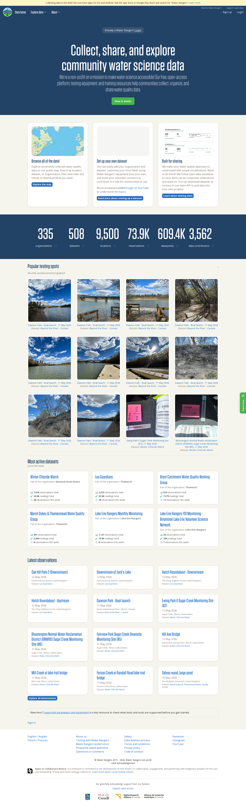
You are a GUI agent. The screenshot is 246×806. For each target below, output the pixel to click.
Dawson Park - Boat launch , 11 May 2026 (49, 325)
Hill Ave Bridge (171, 634)
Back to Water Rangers (211, 8)
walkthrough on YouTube (133, 188)
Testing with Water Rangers (92, 740)
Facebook (178, 736)
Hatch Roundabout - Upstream (50, 600)
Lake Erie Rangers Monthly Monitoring (118, 513)
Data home (20, 12)
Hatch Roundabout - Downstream (182, 572)
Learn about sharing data (177, 195)
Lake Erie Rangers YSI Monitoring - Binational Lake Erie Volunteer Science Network (184, 519)
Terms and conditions (137, 744)
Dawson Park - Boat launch (113, 600)
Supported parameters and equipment (66, 712)
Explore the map (42, 184)
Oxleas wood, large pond (177, 672)
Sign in (32, 722)
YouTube (178, 744)
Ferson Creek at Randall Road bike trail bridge (121, 675)
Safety (128, 736)
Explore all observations (42, 698)
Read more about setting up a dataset (120, 198)
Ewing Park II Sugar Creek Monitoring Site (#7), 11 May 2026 (147, 442)
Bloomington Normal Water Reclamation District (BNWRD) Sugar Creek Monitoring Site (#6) (57, 639)
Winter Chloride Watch (152, 446)
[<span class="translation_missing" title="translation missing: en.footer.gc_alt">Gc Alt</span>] (104, 797)
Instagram (179, 740)
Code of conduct (133, 751)
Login (240, 12)
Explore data (38, 12)
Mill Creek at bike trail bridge (49, 672)
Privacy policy (132, 748)
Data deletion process (137, 740)
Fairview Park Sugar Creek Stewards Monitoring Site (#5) (119, 636)
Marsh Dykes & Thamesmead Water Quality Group (185, 685)
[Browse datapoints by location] (169, 233)
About (55, 12)
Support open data (235, 8)
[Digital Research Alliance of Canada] (139, 797)
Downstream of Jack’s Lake (114, 572)
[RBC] (87, 797)
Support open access (123, 788)
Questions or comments (90, 751)
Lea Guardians (104, 476)
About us (81, 736)
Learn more (194, 2)
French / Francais (38, 740)
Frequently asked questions (92, 748)
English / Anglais (37, 736)
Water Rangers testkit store (92, 744)
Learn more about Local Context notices (112, 771)
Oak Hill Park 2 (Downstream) (50, 572)
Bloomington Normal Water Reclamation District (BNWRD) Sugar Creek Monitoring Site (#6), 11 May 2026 (196, 443)
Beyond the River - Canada (54, 328)
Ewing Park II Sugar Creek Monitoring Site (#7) (187, 603)
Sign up (227, 12)
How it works (123, 101)
